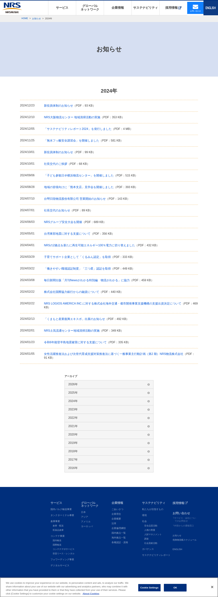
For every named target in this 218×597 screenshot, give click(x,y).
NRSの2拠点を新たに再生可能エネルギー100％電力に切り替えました (89, 245)
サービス (62, 7)
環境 (144, 515)
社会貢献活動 (150, 543)
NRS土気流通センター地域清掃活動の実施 (72, 330)
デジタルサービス (60, 565)
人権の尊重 (149, 530)
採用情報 (171, 7)
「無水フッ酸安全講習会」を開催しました (71, 140)
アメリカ (85, 521)
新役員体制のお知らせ (58, 105)
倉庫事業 (55, 521)
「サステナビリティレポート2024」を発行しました (78, 128)
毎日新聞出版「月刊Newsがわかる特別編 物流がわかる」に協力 (87, 280)
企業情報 (118, 7)
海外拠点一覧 (119, 537)
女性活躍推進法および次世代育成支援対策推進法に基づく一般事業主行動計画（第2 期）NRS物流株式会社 (113, 353)
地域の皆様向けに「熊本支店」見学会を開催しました (79, 187)
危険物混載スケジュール (185, 540)
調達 (146, 539)
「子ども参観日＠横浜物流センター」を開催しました (79, 175)
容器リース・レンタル (63, 553)
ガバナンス (148, 549)
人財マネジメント (153, 534)
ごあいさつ (117, 509)
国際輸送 (57, 545)
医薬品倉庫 (58, 530)
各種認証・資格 (120, 542)
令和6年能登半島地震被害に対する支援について (75, 342)
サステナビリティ (145, 7)
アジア (84, 517)
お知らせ (36, 18)
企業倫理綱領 (119, 528)
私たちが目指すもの (152, 509)
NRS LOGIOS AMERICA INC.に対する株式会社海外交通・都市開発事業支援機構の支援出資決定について (112, 303)
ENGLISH (177, 549)
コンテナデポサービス (63, 549)
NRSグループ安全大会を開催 (63, 222)
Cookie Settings (149, 591)
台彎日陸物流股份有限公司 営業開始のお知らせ (75, 198)
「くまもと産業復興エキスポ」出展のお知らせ (74, 319)
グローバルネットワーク (90, 7)
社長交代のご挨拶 (55, 163)
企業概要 (116, 518)
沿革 (114, 523)
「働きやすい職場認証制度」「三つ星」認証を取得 (77, 268)
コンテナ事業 (58, 536)
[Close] (212, 591)
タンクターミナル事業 (62, 515)
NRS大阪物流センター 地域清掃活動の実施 (72, 117)
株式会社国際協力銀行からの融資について (71, 291)
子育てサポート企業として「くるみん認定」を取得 (77, 256)
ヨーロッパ (87, 526)
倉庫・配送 (58, 525)
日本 (83, 512)
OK (175, 591)
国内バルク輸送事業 (61, 509)
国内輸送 (57, 540)
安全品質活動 (150, 525)
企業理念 (116, 514)
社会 (144, 521)
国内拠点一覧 (119, 533)
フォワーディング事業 (62, 559)
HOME (24, 18)
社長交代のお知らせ (57, 210)
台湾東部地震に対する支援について (67, 233)
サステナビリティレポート (156, 555)
